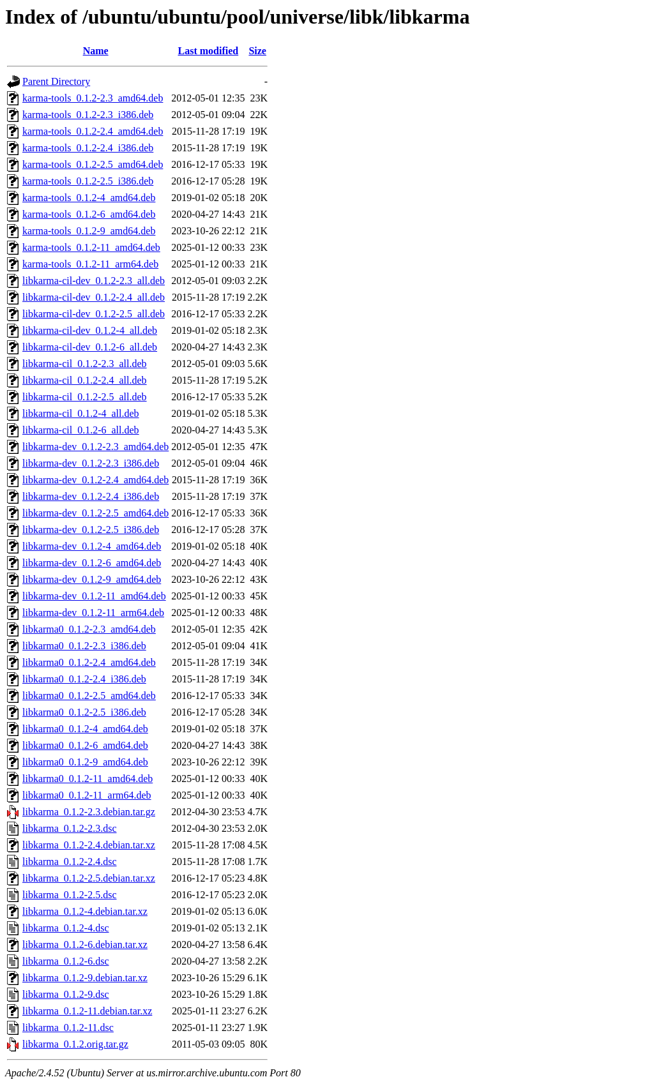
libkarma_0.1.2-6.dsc (65, 961)
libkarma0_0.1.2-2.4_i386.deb (84, 679)
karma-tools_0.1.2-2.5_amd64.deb (92, 164)
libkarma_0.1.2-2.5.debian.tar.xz (88, 878)
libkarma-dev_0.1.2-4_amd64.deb (91, 546)
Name (96, 50)
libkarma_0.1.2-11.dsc (68, 1027)
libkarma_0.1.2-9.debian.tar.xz (85, 977)
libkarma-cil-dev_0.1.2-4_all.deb (89, 330)
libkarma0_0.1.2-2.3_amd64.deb (89, 629)
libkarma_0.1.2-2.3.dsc (69, 828)
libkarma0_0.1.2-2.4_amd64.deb (89, 662)
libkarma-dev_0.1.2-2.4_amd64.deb (95, 479)
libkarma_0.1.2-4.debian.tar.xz (85, 911)
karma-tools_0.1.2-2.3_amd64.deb (92, 98)
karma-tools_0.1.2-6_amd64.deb (88, 214)
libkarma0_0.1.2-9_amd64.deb (85, 762)
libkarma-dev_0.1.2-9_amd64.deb (91, 579)
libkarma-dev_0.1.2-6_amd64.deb (91, 562)
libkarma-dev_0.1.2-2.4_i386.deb (90, 496)
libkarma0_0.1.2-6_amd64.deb (85, 745)
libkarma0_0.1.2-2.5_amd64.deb (89, 695)
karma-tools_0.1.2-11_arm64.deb (90, 264)
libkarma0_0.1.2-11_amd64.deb (87, 778)
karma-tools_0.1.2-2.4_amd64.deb (92, 131)
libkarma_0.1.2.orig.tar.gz (75, 1044)
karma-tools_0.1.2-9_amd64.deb (88, 230)
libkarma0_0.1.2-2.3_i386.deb (84, 645)
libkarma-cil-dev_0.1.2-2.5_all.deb (93, 313)
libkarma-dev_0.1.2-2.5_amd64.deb (95, 513)
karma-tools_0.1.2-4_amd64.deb (88, 197)
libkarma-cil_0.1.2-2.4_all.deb (84, 380)
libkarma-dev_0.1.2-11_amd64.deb (94, 596)
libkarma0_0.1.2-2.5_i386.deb (84, 712)
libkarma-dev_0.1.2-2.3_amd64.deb (95, 446)
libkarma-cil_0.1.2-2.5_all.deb (84, 396)
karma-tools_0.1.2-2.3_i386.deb (87, 114)
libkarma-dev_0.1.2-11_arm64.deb (93, 612)
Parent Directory (56, 81)
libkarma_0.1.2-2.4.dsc (69, 861)
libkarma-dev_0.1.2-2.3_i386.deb (90, 463)
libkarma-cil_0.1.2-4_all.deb (80, 413)
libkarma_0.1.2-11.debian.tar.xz (87, 1010)
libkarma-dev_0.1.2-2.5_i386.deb (90, 529)
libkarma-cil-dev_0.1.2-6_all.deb (89, 347)
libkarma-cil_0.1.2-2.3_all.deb (84, 363)
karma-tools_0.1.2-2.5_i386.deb (87, 181)
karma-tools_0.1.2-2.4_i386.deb (87, 147)
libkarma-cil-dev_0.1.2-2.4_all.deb (93, 297)
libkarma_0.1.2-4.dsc (65, 927)
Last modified (208, 50)
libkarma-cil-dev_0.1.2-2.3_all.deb (93, 280)
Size (257, 50)
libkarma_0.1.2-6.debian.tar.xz (85, 944)
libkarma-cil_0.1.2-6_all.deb (80, 430)
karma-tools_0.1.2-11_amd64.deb (91, 247)
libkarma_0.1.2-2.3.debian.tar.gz (88, 811)
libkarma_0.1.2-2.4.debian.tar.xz (88, 844)
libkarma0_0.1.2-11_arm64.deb (86, 795)
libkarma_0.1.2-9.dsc (65, 994)
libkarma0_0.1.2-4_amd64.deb (85, 728)
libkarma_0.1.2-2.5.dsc (69, 894)
